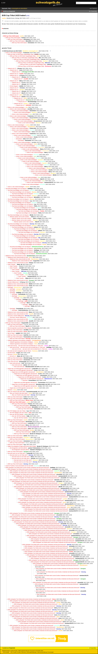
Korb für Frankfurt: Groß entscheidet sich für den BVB (19, 465)
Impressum (23, 652)
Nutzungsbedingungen (32, 652)
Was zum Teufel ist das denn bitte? (17, 391)
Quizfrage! (10, 287)
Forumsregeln (51, 652)
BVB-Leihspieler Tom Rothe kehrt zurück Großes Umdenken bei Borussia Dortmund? (27, 467)
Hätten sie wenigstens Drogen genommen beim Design (22, 446)
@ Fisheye (38, 18)
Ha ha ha (10, 354)
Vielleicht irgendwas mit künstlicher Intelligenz (19, 340)
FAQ (9, 8)
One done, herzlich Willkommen (16, 315)
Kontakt (18, 652)
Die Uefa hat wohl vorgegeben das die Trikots (19, 351)
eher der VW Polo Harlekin (16, 414)
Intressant (25, 380)
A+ (4, 3)
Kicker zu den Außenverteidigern (14, 52)
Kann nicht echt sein (13, 361)
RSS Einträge (5, 652)
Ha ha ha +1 (13, 356)
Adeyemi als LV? (12, 68)
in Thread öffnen (93, 11)
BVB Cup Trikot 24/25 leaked (13, 37)
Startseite (5, 8)
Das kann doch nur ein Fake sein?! (17, 453)
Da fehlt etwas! (11, 352)
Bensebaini (19, 138)
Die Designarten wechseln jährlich (18, 448)
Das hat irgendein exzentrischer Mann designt (19, 328)
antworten (6, 28)
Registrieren (94, 8)
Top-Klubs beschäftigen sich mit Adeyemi (16, 188)
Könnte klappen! (14, 86)
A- (2, 3)
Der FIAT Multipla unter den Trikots (16, 411)
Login (91, 8)
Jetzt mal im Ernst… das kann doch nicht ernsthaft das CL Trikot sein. (25, 345)
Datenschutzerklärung (42, 652)
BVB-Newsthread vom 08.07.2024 (13, 51)
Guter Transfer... (12, 264)
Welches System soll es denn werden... (20, 216)
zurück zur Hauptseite (9, 11)
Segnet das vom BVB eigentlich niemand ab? (19, 368)
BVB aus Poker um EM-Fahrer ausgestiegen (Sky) (20, 54)
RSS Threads (12, 652)
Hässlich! (10, 389)
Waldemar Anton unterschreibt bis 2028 (16, 255)
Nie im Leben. (11, 333)
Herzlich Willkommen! (13, 282)
